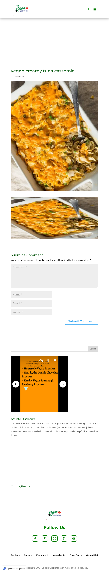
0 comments (17, 76)
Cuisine (28, 555)
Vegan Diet (92, 555)
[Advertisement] (54, 39)
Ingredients (59, 555)
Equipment (42, 555)
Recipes (15, 555)
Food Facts (76, 555)
